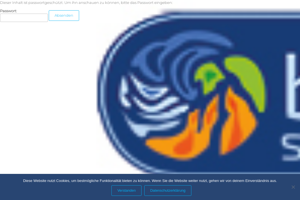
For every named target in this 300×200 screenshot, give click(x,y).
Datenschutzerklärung (167, 190)
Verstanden (126, 190)
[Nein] (293, 187)
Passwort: (24, 15)
